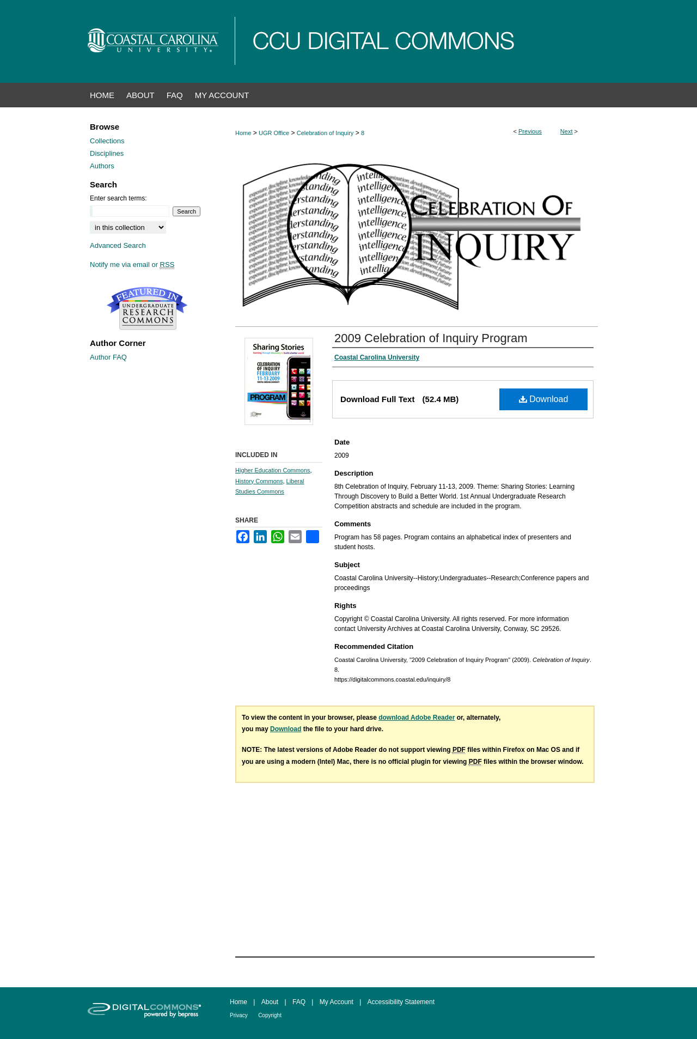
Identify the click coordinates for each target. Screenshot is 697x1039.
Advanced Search (118, 245)
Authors (102, 166)
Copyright (270, 1015)
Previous (530, 131)
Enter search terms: (118, 198)
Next (566, 131)
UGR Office (274, 133)
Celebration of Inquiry (325, 133)
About (269, 1002)
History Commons (259, 481)
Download (543, 399)
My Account (336, 1002)
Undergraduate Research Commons (147, 308)
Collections (107, 141)
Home (243, 133)
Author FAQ (108, 357)
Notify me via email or (132, 264)
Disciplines (107, 153)
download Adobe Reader (416, 717)
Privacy (239, 1015)
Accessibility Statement (401, 1002)
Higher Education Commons (272, 470)
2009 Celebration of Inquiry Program (431, 338)
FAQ (298, 1002)
